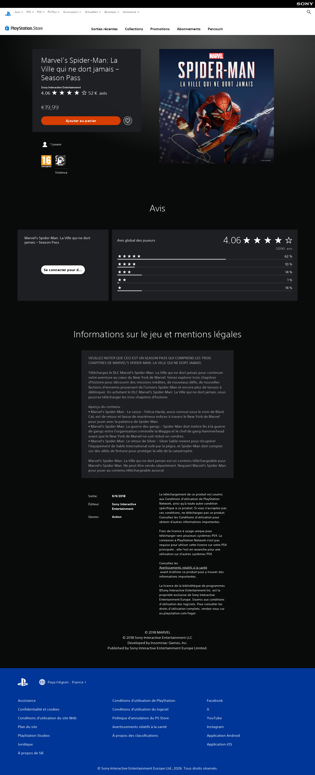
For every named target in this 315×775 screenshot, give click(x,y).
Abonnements (189, 25)
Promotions (160, 25)
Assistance (130, 12)
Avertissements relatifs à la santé (183, 563)
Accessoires (70, 12)
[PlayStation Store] (25, 23)
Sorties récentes (104, 25)
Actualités (91, 12)
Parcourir (215, 25)
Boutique (110, 12)
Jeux (17, 12)
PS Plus (52, 12)
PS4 (39, 12)
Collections (134, 25)
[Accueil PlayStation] (8, 12)
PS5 (28, 12)
